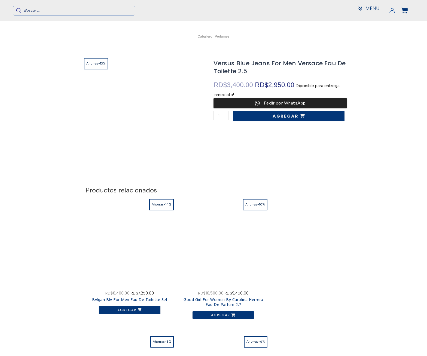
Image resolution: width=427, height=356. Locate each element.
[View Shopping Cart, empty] (409, 10)
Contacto (327, 345)
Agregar (287, 116)
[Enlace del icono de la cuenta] (392, 11)
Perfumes (224, 36)
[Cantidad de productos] (221, 115)
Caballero (203, 36)
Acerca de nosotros (327, 340)
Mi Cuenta (327, 349)
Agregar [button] (114, 288)
